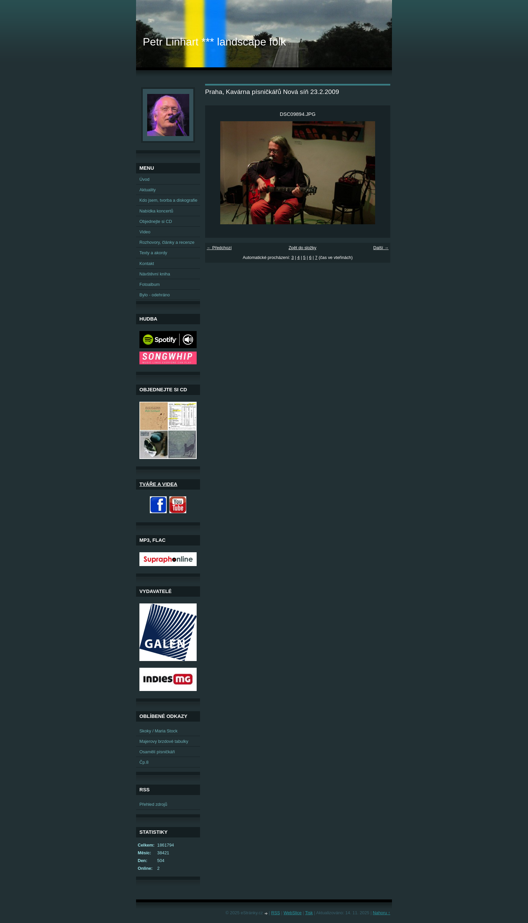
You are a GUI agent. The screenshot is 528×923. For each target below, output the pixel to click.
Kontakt (146, 263)
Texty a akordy (153, 252)
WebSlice (293, 912)
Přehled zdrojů (153, 804)
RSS (275, 912)
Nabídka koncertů (156, 210)
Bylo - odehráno (154, 294)
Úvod (144, 179)
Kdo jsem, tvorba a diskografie (168, 200)
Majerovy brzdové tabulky (163, 741)
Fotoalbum (149, 284)
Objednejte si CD (155, 221)
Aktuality (147, 189)
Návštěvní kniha (154, 273)
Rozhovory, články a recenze (166, 242)
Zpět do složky (303, 247)
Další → (381, 247)
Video (145, 231)
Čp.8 (143, 762)
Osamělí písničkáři (157, 751)
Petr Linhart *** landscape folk (214, 42)
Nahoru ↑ (381, 912)
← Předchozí (219, 247)
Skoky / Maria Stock (158, 730)
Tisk (309, 912)
